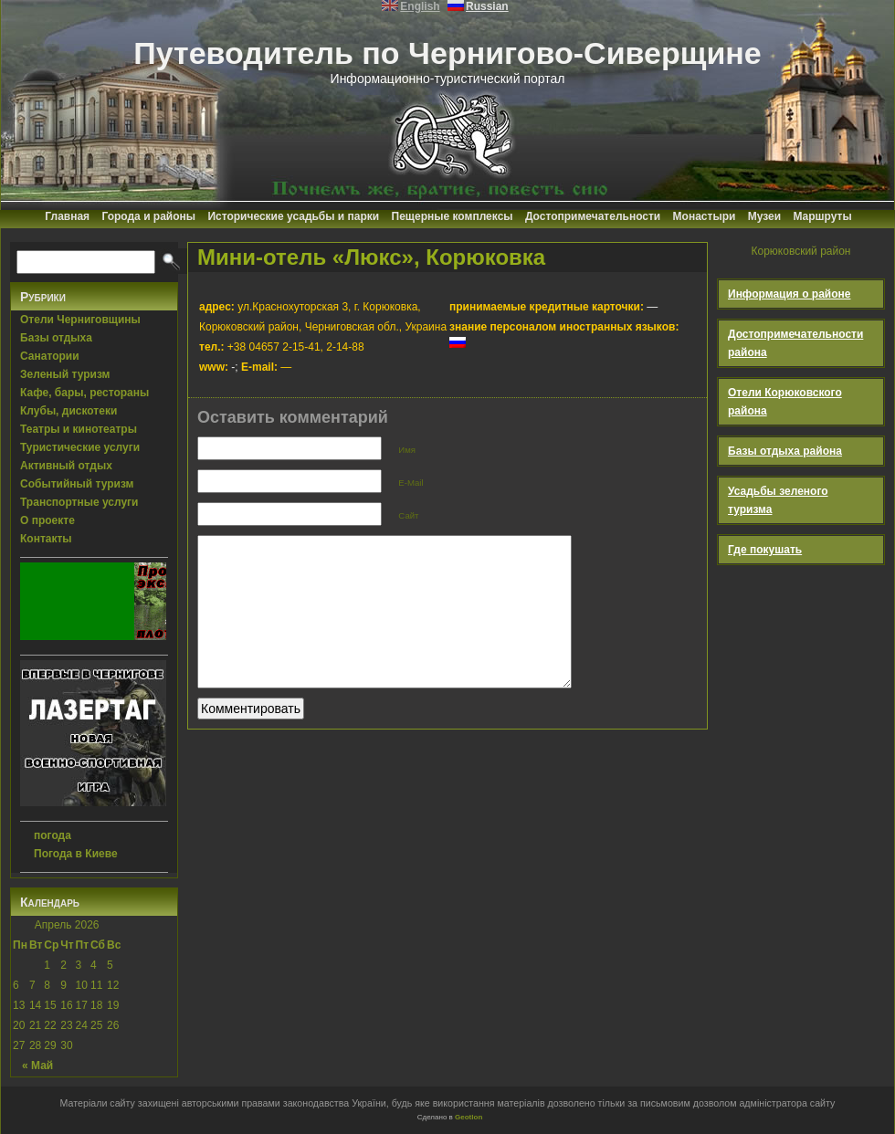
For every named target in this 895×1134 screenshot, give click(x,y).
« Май (37, 1065)
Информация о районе (789, 294)
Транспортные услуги (79, 502)
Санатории (49, 356)
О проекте (47, 520)
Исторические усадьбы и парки (293, 216)
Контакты (46, 538)
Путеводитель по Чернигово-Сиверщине (447, 53)
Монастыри (704, 216)
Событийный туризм (76, 484)
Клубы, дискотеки (68, 410)
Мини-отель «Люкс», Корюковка (371, 257)
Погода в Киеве (76, 853)
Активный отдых (66, 465)
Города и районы (148, 216)
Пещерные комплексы (452, 216)
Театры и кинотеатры (78, 429)
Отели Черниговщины (80, 319)
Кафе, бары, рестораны (84, 392)
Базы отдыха (56, 337)
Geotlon (468, 1117)
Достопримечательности (592, 216)
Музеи (764, 216)
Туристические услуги (80, 447)
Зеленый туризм (65, 374)
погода (52, 835)
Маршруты (822, 216)
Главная (67, 216)
